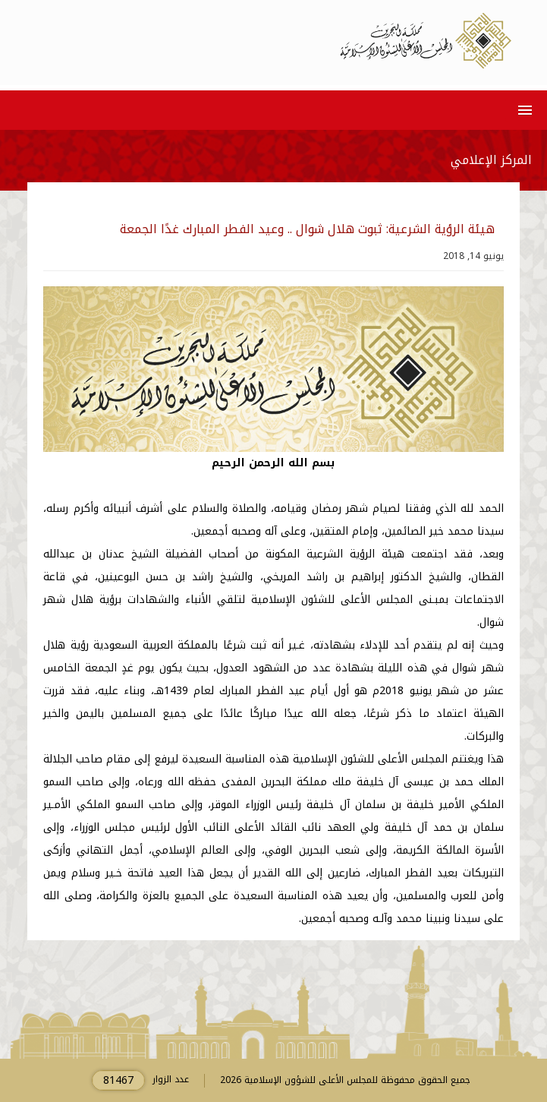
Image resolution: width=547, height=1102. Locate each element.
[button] (522, 110)
